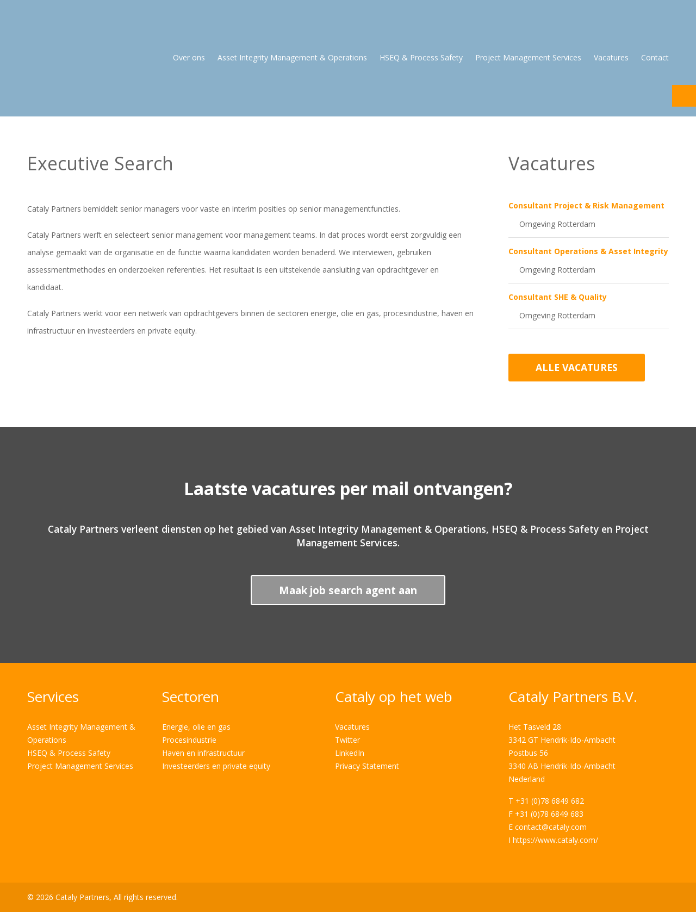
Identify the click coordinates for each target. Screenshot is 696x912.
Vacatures (611, 57)
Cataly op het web (393, 696)
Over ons (189, 57)
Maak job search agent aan (348, 590)
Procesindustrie (189, 740)
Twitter (347, 740)
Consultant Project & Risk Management (586, 205)
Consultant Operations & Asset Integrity (588, 251)
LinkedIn (349, 753)
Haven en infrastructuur (203, 753)
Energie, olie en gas (196, 727)
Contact (655, 57)
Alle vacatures (577, 367)
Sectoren (190, 696)
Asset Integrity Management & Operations (292, 57)
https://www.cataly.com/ (555, 840)
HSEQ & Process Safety (421, 57)
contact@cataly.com (551, 827)
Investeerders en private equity (216, 766)
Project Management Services (528, 57)
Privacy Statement (367, 766)
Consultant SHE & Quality (557, 297)
